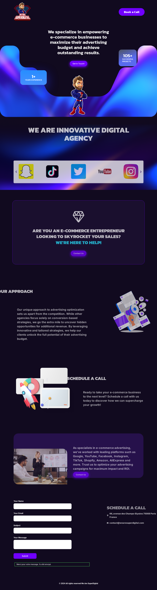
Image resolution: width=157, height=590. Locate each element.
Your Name (43, 504)
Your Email (43, 516)
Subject (43, 528)
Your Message (43, 542)
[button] (16, 184)
